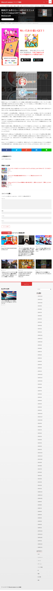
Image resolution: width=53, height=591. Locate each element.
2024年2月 (40, 372)
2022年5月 (40, 440)
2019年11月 (40, 536)
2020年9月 (40, 504)
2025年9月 (40, 311)
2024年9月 (40, 350)
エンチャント (27, 6)
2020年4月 (40, 520)
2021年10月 (40, 462)
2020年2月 (40, 526)
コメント (3, 199)
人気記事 (7, 6)
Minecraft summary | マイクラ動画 (15, 588)
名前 (2, 211)
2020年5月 (40, 516)
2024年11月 (40, 343)
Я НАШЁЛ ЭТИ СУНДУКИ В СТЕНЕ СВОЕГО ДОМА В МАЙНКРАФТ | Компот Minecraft (26, 278)
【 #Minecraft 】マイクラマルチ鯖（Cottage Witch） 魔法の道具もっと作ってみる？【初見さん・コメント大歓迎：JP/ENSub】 (9, 279)
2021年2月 (40, 488)
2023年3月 (40, 408)
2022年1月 (40, 452)
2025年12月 (40, 302)
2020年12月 (40, 494)
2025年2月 (40, 334)
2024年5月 (40, 363)
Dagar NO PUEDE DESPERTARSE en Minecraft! (8, 250)
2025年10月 (40, 308)
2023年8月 (40, 392)
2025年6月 (40, 321)
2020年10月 (40, 500)
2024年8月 (40, 353)
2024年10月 (40, 347)
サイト (3, 221)
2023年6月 (40, 398)
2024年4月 (40, 366)
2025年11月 (40, 305)
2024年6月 (40, 360)
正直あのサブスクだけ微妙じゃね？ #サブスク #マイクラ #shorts (43, 277)
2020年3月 (40, 523)
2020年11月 (40, 497)
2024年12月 (40, 340)
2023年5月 (40, 401)
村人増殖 (44, 6)
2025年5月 (40, 324)
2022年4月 (40, 443)
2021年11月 (40, 459)
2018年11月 (40, 549)
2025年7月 (40, 318)
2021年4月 (40, 481)
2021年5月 (40, 478)
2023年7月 (40, 395)
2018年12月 (40, 545)
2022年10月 (40, 424)
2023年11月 (40, 382)
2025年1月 (40, 337)
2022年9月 (40, 427)
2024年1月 (40, 376)
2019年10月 (40, 539)
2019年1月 (40, 542)
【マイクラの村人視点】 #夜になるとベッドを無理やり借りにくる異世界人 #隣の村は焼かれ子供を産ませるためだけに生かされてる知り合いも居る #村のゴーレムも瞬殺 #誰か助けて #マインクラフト (26, 254)
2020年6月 (40, 513)
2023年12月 (40, 379)
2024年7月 (40, 356)
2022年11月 (40, 420)
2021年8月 (40, 468)
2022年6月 (40, 436)
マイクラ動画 (10, 20)
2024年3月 (40, 369)
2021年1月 (40, 491)
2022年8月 (40, 430)
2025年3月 (40, 331)
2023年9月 (40, 388)
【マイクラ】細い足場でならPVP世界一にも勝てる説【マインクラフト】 (43, 251)
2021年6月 (40, 475)
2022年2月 (40, 449)
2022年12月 (40, 417)
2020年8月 (40, 507)
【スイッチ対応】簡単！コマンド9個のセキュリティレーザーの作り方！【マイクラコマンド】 (8, 308)
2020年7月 (40, 510)
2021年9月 (40, 465)
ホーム (2, 6)
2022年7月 (40, 433)
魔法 (15, 6)
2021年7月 (40, 472)
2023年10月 (40, 385)
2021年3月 (40, 484)
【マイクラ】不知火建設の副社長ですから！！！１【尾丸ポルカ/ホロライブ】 (25, 176)
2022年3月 (40, 446)
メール (3, 216)
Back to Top (26, 290)
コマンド (33, 6)
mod (12, 6)
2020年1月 (40, 529)
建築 (19, 6)
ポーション (39, 6)
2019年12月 (40, 533)
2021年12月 (40, 456)
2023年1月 (40, 414)
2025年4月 (40, 327)
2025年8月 (40, 315)
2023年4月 (40, 404)
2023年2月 (40, 411)
